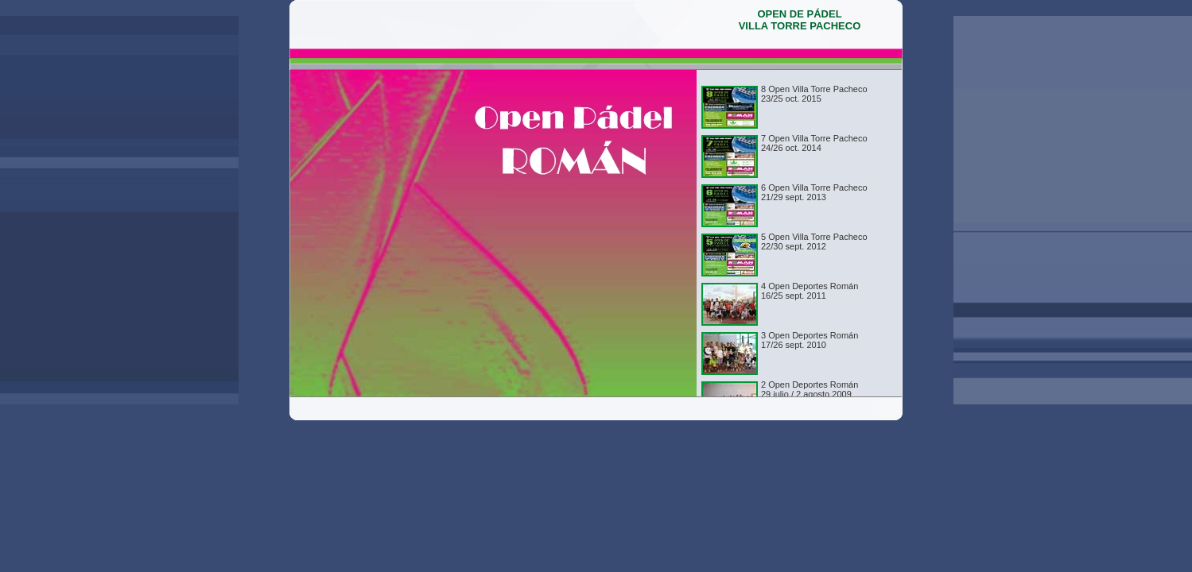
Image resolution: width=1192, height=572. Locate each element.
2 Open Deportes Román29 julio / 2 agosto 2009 (809, 389)
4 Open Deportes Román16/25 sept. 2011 (809, 290)
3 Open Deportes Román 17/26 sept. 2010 (809, 340)
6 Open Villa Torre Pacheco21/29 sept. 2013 (814, 192)
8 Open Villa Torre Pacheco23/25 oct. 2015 (814, 93)
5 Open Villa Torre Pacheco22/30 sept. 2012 (814, 241)
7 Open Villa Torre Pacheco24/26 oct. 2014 (814, 143)
